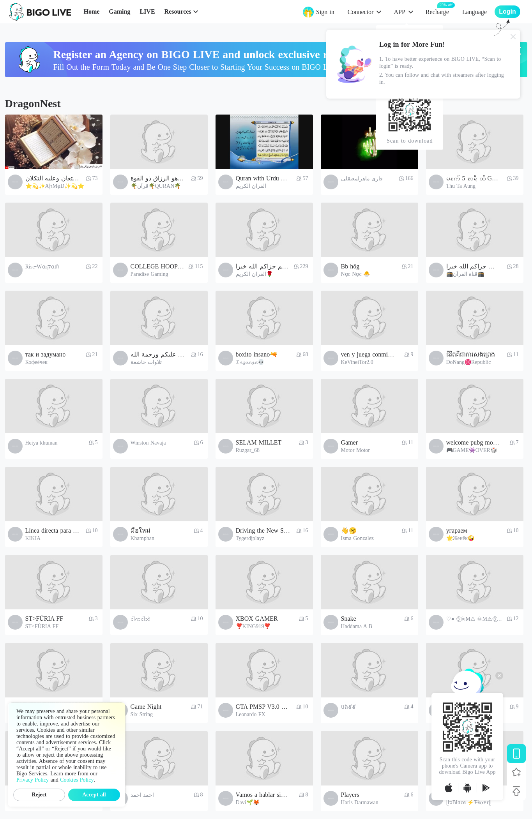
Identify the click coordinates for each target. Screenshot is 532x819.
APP (399, 12)
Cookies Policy (77, 780)
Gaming (119, 11)
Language (474, 12)
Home (91, 11)
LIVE (147, 11)
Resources (177, 11)
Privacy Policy (32, 780)
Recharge (437, 11)
